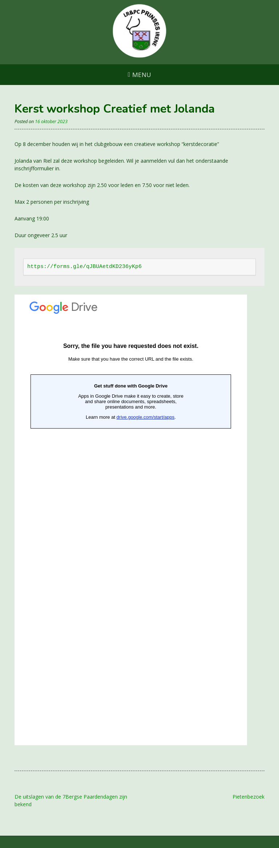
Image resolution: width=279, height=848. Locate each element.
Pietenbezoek (248, 796)
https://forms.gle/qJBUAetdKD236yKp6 (84, 267)
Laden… (131, 520)
